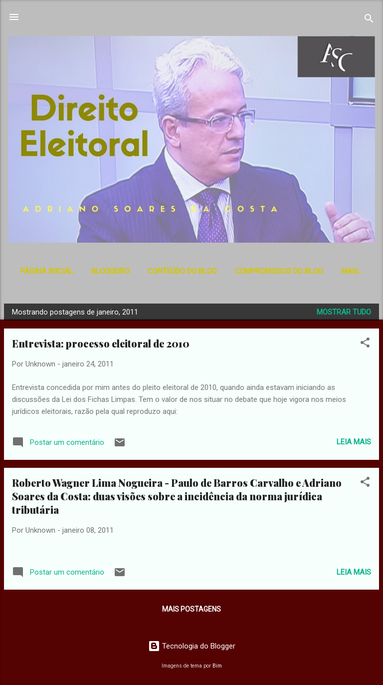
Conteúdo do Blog (182, 271)
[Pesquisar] (369, 20)
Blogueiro (110, 271)
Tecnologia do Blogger (191, 646)
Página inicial (46, 271)
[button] (365, 344)
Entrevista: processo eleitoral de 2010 (101, 343)
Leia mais (354, 441)
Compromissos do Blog (279, 271)
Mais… (352, 271)
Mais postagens (191, 609)
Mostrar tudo (344, 312)
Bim (217, 666)
